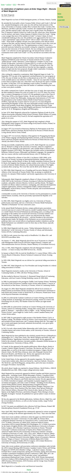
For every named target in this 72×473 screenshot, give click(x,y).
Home (29, 470)
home (3, 4)
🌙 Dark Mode (65, 5)
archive (8, 4)
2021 (14, 4)
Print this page (64, 27)
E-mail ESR (61, 20)
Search (68, 3)
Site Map (60, 17)
